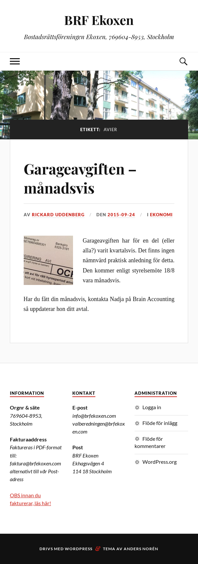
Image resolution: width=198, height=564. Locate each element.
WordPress (78, 548)
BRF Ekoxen (99, 20)
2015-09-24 (121, 214)
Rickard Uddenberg (58, 214)
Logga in (151, 407)
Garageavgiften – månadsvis (80, 178)
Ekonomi (161, 214)
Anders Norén (141, 548)
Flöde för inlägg (159, 423)
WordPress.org (159, 461)
